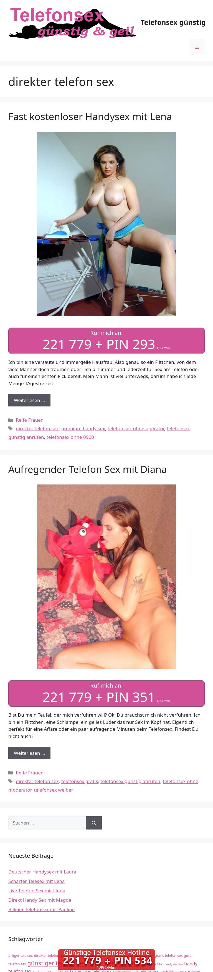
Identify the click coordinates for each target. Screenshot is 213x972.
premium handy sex (83, 428)
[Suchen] (94, 823)
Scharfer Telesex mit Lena (36, 881)
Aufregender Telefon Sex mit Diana (87, 469)
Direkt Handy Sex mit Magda (39, 900)
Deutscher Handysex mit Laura (42, 872)
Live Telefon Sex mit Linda (36, 890)
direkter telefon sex (37, 428)
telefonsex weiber (53, 790)
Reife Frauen (30, 420)
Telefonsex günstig (173, 22)
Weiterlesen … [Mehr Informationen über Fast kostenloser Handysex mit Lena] (29, 400)
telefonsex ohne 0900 (70, 437)
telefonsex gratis (79, 781)
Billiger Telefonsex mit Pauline (41, 909)
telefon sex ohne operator (136, 428)
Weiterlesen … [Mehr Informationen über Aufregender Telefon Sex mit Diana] (29, 753)
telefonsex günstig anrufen (130, 781)
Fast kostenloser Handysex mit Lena (90, 116)
